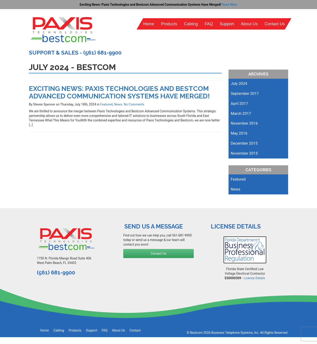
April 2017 (239, 103)
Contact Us (274, 24)
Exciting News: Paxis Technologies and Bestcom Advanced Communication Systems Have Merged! (119, 92)
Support (227, 24)
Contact (135, 330)
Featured (106, 104)
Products (169, 24)
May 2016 (239, 133)
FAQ (209, 24)
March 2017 (241, 113)
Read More (229, 4)
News (118, 104)
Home (148, 24)
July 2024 (239, 83)
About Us (249, 24)
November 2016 (244, 123)
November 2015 (244, 153)
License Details (254, 278)
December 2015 (244, 143)
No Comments (134, 104)
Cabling (191, 24)
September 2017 (245, 93)
